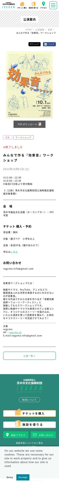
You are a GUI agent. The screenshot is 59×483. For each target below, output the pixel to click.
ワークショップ (23, 137)
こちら (14, 251)
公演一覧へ (29, 355)
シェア (51, 44)
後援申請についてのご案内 (29, 443)
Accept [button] (22, 477)
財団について (29, 399)
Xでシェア (34, 44)
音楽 (7, 137)
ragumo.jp (15, 332)
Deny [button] (10, 477)
